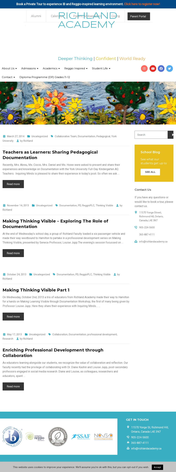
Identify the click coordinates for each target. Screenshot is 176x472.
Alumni (36, 16)
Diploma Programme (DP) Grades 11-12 (44, 77)
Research (8, 338)
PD (79, 205)
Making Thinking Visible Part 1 (36, 289)
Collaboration (60, 334)
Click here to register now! (142, 4)
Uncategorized (39, 136)
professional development (102, 334)
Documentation (86, 136)
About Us (8, 68)
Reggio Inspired (74, 68)
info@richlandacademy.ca (146, 448)
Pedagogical (103, 136)
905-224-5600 (140, 437)
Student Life (100, 68)
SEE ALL (150, 171)
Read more (13, 184)
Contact (7, 77)
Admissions (28, 68)
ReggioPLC (88, 205)
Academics (50, 68)
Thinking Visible (104, 205)
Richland (28, 140)
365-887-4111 (140, 442)
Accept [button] (157, 467)
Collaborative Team (66, 136)
